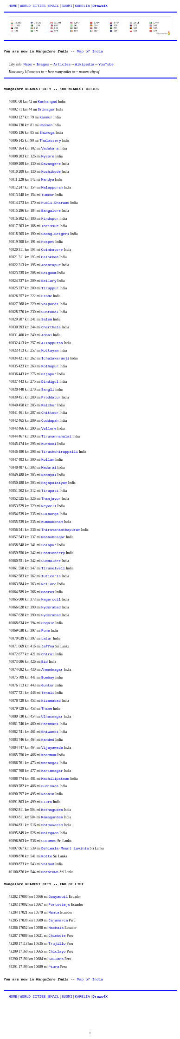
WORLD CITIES (33, 6)
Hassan (45, 125)
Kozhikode (51, 172)
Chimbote (57, 936)
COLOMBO (49, 841)
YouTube (106, 64)
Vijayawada (52, 748)
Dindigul (49, 382)
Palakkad (49, 257)
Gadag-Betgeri (55, 234)
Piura (54, 967)
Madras (47, 592)
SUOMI (67, 6)
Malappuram (52, 188)
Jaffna (47, 646)
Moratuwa (49, 872)
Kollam (47, 460)
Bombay (47, 678)
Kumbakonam (52, 522)
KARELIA (82, 6)
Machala (56, 928)
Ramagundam (52, 817)
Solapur (49, 545)
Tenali (47, 693)
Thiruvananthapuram (60, 530)
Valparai (49, 304)
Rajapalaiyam (54, 483)
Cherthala (51, 327)
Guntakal (49, 312)
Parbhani (49, 724)
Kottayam (49, 351)
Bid (44, 662)
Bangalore (51, 211)
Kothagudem (52, 810)
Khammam (49, 755)
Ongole (47, 623)
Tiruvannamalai (56, 436)
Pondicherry (53, 553)
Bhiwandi (49, 732)
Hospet (47, 242)
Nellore (49, 584)
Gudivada (49, 786)
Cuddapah (49, 421)
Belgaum (49, 273)
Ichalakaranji (55, 358)
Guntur (47, 685)
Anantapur (51, 265)
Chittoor (49, 413)
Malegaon (49, 833)
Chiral (47, 654)
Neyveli (49, 506)
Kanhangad (47, 102)
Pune (45, 631)
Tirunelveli (53, 568)
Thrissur (49, 226)
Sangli (47, 390)
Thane (46, 709)
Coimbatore (52, 250)
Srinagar (46, 109)
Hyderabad (51, 607)
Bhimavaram (52, 825)
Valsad (47, 864)
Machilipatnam (55, 779)
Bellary (49, 281)
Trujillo (56, 944)
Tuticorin (51, 576)
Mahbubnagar (53, 537)
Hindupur (49, 219)
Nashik (47, 794)
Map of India (90, 51)
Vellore (49, 429)
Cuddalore (51, 561)
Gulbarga (49, 514)
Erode (46, 296)
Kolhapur (49, 366)
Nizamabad (51, 701)
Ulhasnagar (52, 717)
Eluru (46, 802)
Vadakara (49, 148)
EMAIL (53, 6)
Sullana (56, 959)
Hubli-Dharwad (55, 203)
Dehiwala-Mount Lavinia (65, 848)
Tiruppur (49, 288)
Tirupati (49, 491)
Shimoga (47, 133)
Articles (62, 64)
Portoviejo (60, 905)
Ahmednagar (52, 670)
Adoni (46, 335)
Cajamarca (58, 920)
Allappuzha (52, 343)
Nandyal (49, 475)
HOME (13, 6)
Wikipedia (84, 64)
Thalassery (50, 141)
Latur (46, 638)
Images (42, 64)
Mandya (47, 180)
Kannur (45, 117)
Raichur (49, 405)
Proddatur (51, 397)
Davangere (51, 164)
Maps (28, 64)
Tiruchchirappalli (59, 452)
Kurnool (49, 444)
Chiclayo (57, 952)
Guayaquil (58, 897)
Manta (54, 913)
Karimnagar (52, 771)
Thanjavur (51, 499)
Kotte (46, 856)
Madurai (49, 468)
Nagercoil (51, 599)
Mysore (47, 156)
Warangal (49, 763)
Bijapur (49, 374)
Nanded (47, 740)
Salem (46, 319)
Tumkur (47, 195)
